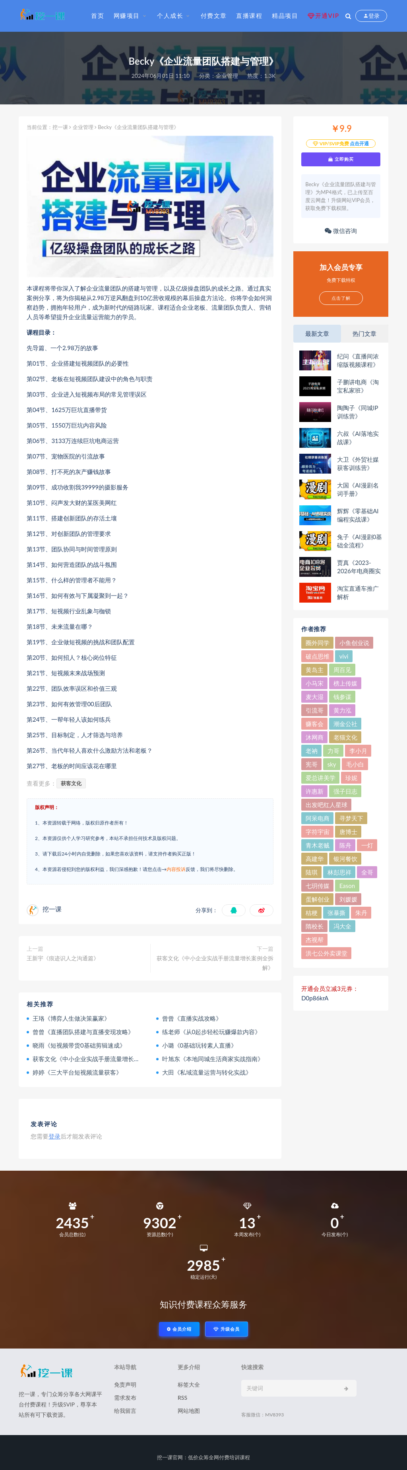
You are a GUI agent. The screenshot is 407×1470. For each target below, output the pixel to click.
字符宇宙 (317, 831)
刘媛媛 (348, 899)
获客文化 (71, 783)
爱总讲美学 (320, 777)
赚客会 (315, 723)
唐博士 (348, 831)
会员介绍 (179, 1328)
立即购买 (341, 159)
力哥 (333, 750)
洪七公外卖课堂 (326, 953)
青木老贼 (317, 845)
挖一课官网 (170, 1457)
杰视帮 (315, 939)
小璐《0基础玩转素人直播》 (199, 1045)
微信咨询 (341, 230)
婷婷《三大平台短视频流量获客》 (77, 1072)
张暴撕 (336, 912)
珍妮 (351, 777)
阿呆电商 (317, 818)
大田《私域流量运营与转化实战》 (207, 1072)
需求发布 (125, 1397)
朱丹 (361, 912)
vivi (344, 656)
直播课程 (249, 15)
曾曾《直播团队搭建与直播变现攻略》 (83, 1031)
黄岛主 (315, 669)
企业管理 (227, 75)
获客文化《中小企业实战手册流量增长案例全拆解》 (215, 963)
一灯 (367, 845)
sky (332, 764)
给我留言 (125, 1410)
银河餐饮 (345, 858)
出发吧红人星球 (326, 804)
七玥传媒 (317, 885)
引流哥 (315, 710)
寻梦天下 (351, 818)
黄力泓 (342, 710)
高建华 (315, 858)
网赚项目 (127, 15)
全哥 (367, 872)
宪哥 (312, 764)
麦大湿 (315, 696)
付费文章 (214, 15)
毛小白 (355, 764)
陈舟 (345, 845)
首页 (97, 15)
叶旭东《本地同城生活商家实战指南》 (213, 1058)
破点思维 (317, 656)
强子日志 (345, 791)
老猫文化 (345, 737)
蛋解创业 (317, 899)
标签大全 (189, 1384)
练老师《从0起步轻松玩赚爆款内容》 (211, 1031)
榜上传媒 (345, 683)
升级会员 (226, 1328)
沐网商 (315, 737)
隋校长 (315, 926)
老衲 (312, 750)
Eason (347, 885)
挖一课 (60, 127)
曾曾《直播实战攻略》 (192, 1018)
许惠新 (315, 791)
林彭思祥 (339, 872)
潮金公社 (345, 723)
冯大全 (342, 926)
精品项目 (285, 15)
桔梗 (312, 912)
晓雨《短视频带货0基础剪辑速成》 (79, 1045)
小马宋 (315, 683)
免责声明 (125, 1384)
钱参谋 (342, 696)
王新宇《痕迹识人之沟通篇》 (63, 958)
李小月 (358, 750)
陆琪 (312, 872)
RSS (182, 1397)
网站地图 (189, 1410)
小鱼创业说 (354, 642)
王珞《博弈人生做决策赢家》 (71, 1018)
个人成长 (170, 15)
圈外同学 (317, 642)
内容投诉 (176, 869)
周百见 (342, 669)
